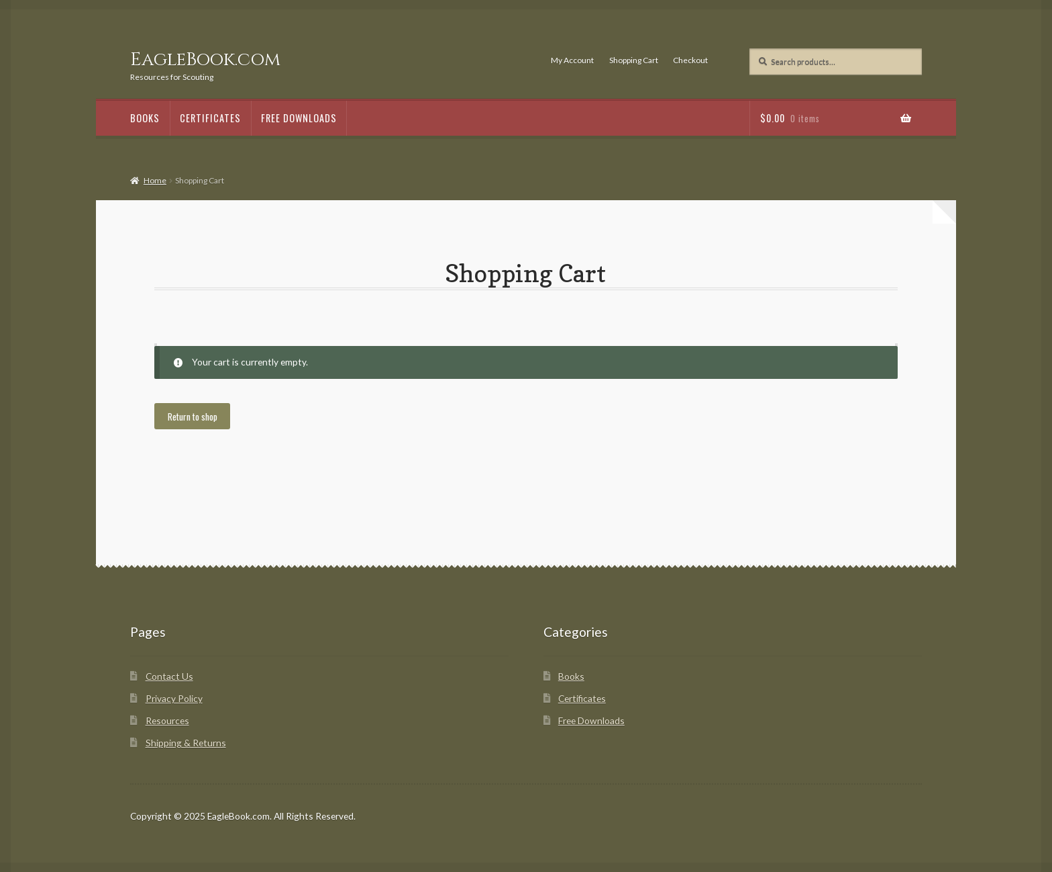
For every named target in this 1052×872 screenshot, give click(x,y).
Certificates (210, 118)
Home (155, 180)
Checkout (690, 60)
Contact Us (169, 676)
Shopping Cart (633, 60)
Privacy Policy (174, 698)
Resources (167, 720)
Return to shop (192, 416)
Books (145, 118)
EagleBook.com (205, 59)
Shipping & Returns (186, 742)
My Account (572, 60)
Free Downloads (299, 118)
